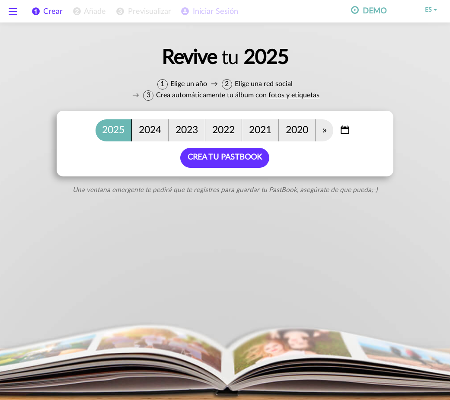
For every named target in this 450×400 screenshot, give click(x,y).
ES (425, 10)
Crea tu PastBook (225, 157)
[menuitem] (88, 11)
